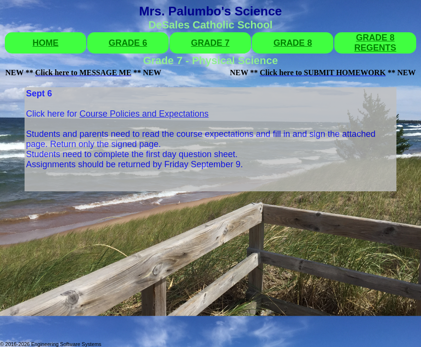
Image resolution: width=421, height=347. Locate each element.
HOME (45, 43)
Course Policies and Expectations (144, 114)
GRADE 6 (127, 43)
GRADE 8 (293, 43)
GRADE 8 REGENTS (375, 43)
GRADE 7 (210, 43)
